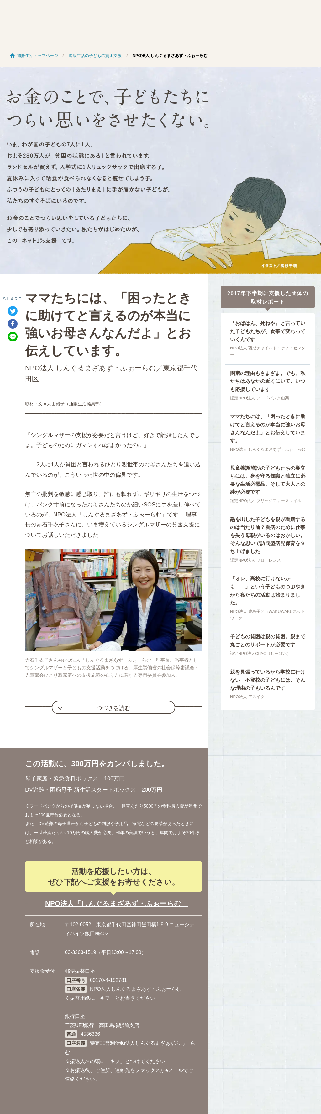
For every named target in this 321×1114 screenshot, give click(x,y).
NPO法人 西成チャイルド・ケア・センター (267, 351)
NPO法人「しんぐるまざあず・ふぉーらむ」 (116, 903)
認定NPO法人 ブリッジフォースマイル (265, 500)
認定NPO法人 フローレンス (255, 560)
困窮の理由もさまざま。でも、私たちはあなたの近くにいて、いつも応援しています (267, 381)
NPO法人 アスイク (247, 696)
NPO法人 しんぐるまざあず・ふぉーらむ (267, 449)
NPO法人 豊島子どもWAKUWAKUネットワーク (267, 614)
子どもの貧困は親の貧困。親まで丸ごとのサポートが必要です (267, 640)
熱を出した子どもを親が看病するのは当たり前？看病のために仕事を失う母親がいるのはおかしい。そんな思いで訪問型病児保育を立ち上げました (267, 535)
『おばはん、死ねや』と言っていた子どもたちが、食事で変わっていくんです (267, 331)
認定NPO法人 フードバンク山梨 (259, 398)
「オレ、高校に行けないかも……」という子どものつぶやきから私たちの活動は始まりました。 (267, 590)
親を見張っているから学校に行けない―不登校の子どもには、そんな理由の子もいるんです (267, 679)
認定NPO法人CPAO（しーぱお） (260, 653)
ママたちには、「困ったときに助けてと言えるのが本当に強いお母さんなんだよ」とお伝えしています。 (267, 428)
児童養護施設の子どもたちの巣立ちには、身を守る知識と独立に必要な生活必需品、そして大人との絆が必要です (267, 480)
